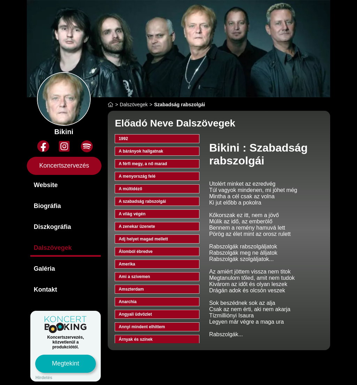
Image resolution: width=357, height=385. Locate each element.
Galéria (44, 268)
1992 (123, 138)
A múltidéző (130, 188)
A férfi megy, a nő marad (143, 163)
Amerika (127, 264)
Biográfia (47, 205)
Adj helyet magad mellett (143, 239)
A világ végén (132, 213)
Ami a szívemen (134, 276)
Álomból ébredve (135, 251)
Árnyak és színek (135, 339)
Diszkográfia (52, 226)
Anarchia (127, 301)
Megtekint (65, 363)
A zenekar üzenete (137, 226)
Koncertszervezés (64, 165)
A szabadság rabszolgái (142, 201)
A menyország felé (137, 176)
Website (46, 185)
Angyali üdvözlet (135, 314)
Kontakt (45, 289)
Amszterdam (131, 289)
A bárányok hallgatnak (141, 151)
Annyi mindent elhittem (142, 326)
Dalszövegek (53, 247)
